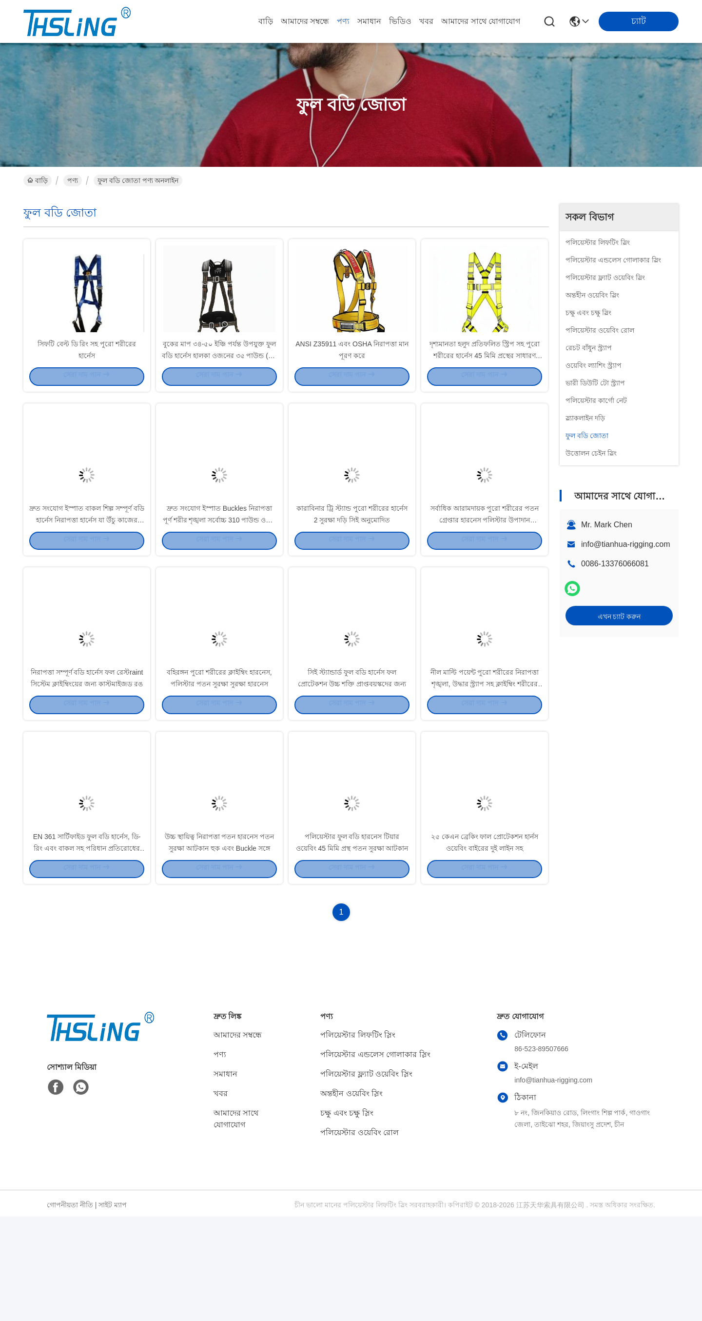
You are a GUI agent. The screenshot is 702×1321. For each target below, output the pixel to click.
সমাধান (369, 21)
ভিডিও (400, 21)
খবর (426, 21)
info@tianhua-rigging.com (625, 544)
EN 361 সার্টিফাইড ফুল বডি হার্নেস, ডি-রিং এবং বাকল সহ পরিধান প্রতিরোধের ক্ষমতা (87, 951)
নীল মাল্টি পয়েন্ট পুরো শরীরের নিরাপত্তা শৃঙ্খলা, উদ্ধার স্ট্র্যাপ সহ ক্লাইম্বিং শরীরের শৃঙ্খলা (484, 761)
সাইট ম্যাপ (112, 1309)
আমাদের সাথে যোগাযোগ (480, 21)
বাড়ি (265, 21)
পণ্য (343, 21)
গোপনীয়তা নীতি (70, 1309)
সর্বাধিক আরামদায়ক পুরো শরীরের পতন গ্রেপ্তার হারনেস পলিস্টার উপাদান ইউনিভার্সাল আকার (484, 570)
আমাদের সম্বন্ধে (305, 21)
